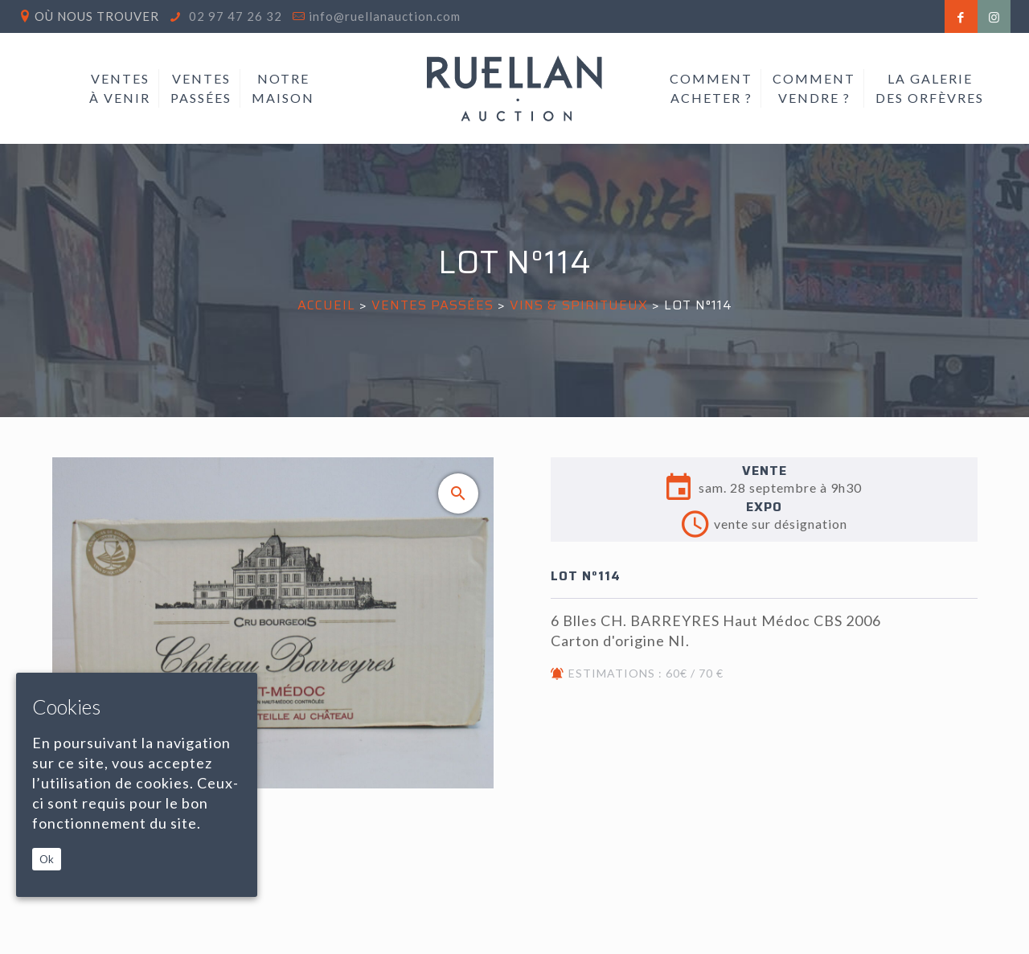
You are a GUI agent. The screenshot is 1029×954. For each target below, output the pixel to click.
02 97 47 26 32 (234, 16)
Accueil (326, 305)
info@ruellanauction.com (385, 16)
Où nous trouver (97, 16)
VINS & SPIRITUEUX (579, 305)
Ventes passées (432, 305)
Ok (46, 859)
